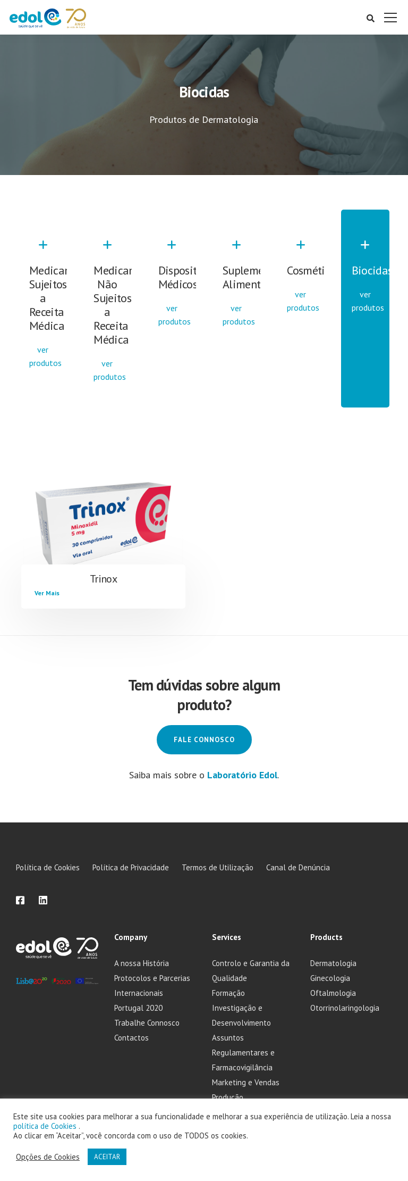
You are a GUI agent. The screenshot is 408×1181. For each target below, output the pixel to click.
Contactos (131, 1038)
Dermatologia (333, 963)
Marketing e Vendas (245, 1082)
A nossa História (141, 963)
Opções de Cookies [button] (48, 1157)
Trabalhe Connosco (147, 1023)
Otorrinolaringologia (344, 1008)
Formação (228, 993)
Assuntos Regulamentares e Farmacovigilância (243, 1052)
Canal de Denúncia (298, 867)
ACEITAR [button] (107, 1156)
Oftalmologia (333, 993)
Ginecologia (330, 978)
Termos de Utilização (217, 867)
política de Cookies (46, 1126)
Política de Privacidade (130, 867)
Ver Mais (47, 593)
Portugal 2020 (138, 1008)
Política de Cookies (48, 867)
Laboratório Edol (242, 775)
